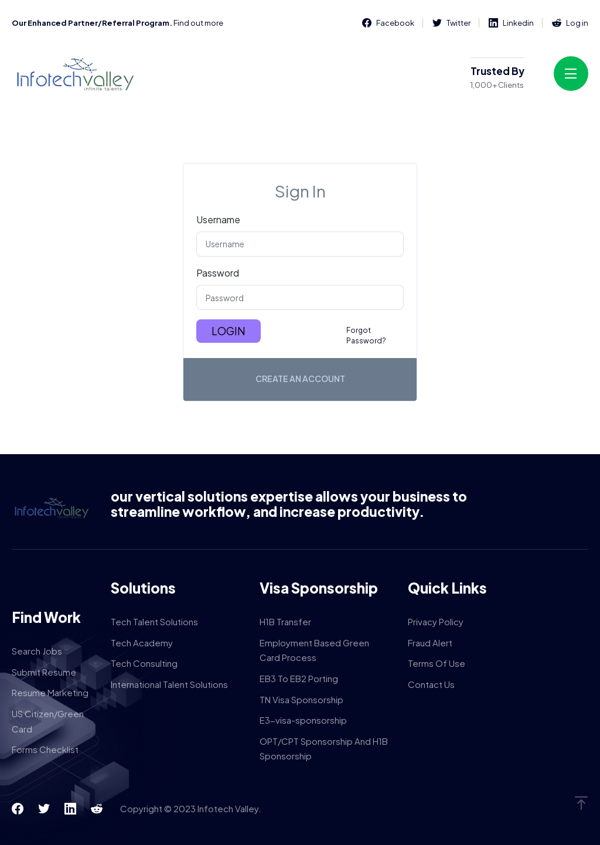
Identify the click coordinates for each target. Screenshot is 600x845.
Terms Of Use (436, 663)
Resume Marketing (50, 692)
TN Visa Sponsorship (301, 699)
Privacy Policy (435, 621)
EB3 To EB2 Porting (299, 678)
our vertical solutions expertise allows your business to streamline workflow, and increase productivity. (289, 504)
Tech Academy (142, 642)
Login (229, 331)
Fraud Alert (430, 642)
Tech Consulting (144, 663)
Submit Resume (44, 671)
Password (217, 273)
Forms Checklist (45, 749)
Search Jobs (37, 650)
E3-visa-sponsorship (303, 719)
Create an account (300, 378)
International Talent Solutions (169, 684)
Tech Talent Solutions (154, 621)
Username (218, 219)
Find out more (198, 23)
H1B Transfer (285, 621)
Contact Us (431, 684)
